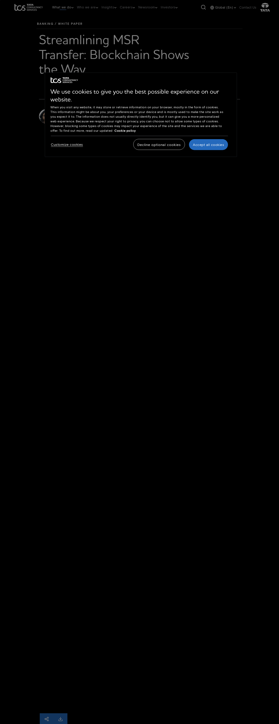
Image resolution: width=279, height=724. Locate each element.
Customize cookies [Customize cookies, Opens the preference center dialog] (67, 144)
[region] (141, 114)
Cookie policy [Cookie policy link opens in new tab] (125, 130)
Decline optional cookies (159, 144)
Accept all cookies (208, 144)
